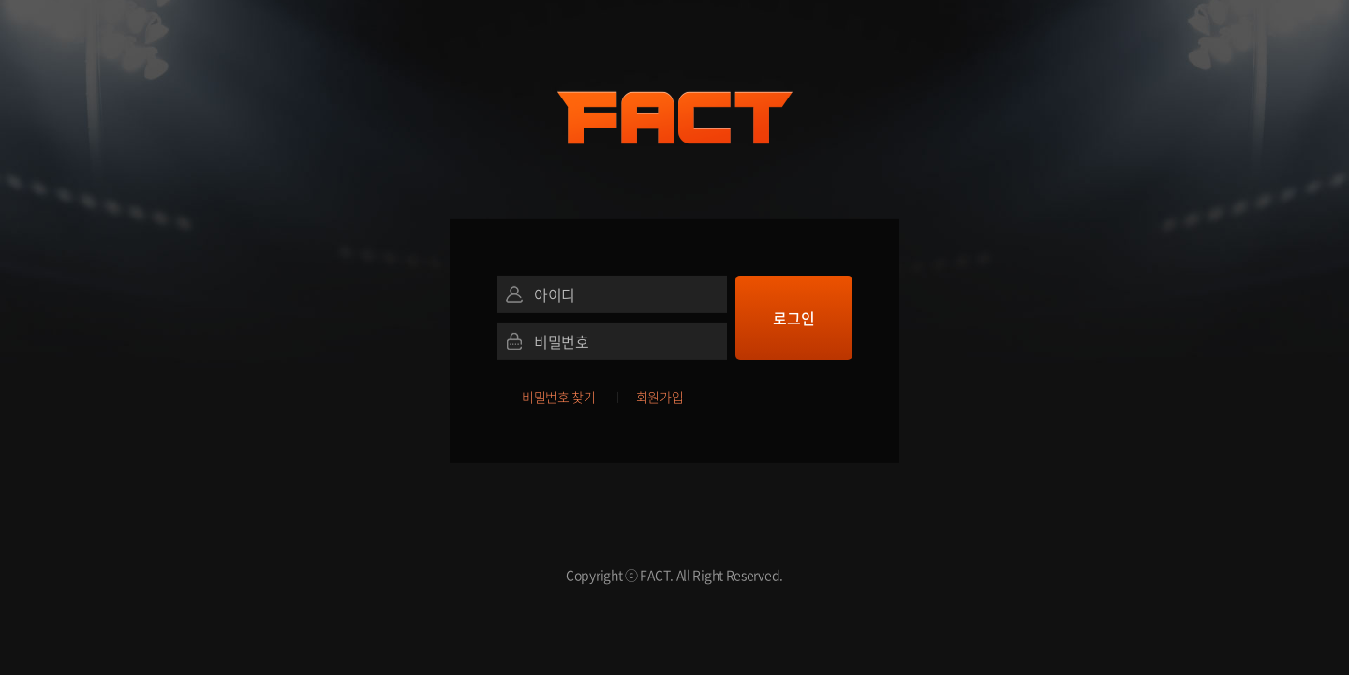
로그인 (793, 318)
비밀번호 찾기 (559, 396)
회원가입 (660, 396)
